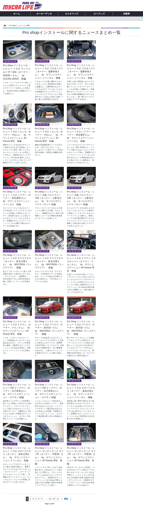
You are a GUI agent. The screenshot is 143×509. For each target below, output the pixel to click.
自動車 (126, 14)
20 (54, 499)
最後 (66, 499)
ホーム (16, 14)
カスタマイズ (71, 14)
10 (50, 499)
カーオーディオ (44, 14)
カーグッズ (99, 14)
